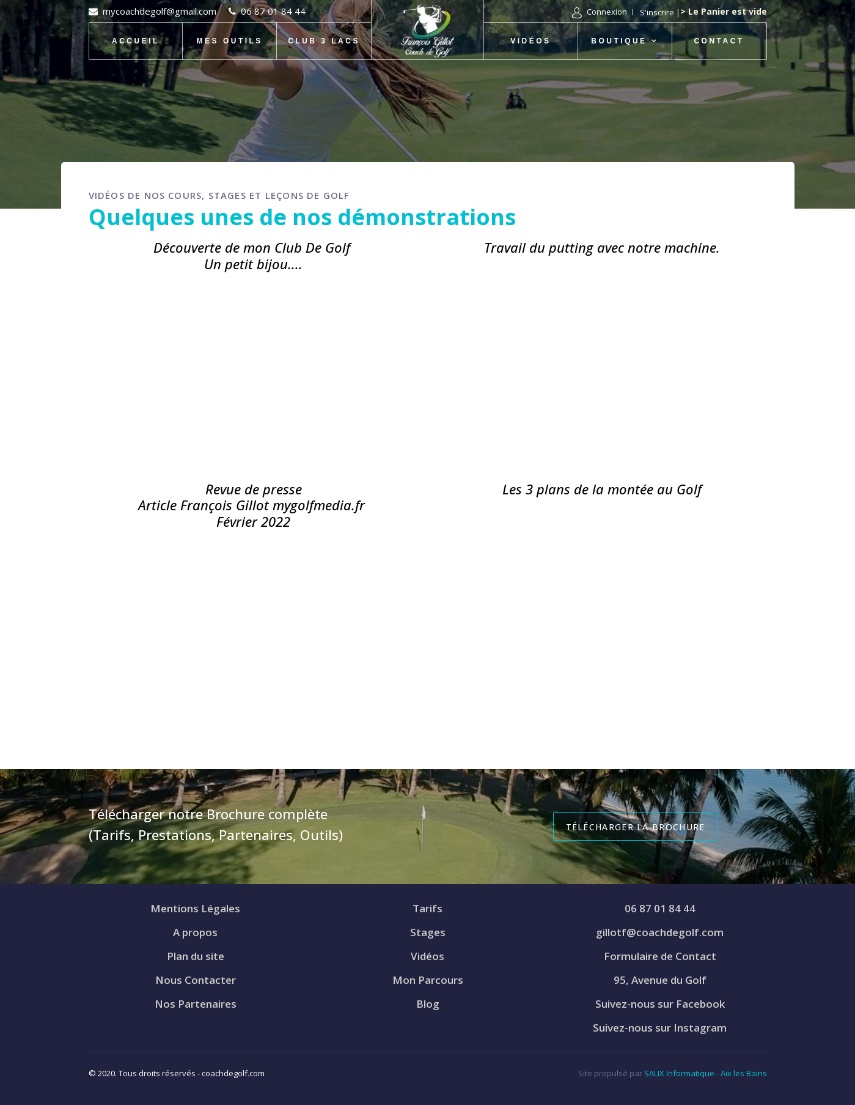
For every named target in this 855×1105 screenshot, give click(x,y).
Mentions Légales (195, 908)
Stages (428, 932)
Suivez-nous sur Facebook (660, 1004)
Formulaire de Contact (660, 956)
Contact (719, 41)
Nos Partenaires (196, 1004)
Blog (427, 1004)
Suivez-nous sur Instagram (660, 1028)
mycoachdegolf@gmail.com (159, 11)
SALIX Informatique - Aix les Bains (705, 1073)
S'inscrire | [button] (660, 12)
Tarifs (427, 908)
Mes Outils (230, 41)
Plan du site (195, 956)
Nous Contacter (195, 980)
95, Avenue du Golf (660, 980)
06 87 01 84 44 (273, 11)
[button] (599, 12)
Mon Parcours (427, 980)
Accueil (136, 41)
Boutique (619, 41)
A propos (195, 932)
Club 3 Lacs (324, 41)
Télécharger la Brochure (635, 827)
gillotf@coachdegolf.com (660, 932)
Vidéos (530, 41)
